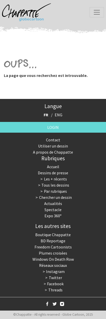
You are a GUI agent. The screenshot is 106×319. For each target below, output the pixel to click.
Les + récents (55, 178)
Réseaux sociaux (53, 265)
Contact (53, 139)
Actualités (53, 203)
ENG (58, 114)
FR (46, 114)
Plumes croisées (53, 253)
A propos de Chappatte (53, 152)
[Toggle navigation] (97, 12)
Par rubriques (55, 191)
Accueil (53, 166)
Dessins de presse (53, 172)
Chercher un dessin (55, 197)
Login (53, 127)
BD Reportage (53, 240)
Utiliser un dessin (53, 146)
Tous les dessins (55, 185)
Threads (55, 289)
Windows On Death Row (53, 259)
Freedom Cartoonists (53, 246)
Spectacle (53, 209)
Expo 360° (53, 215)
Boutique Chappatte (53, 234)
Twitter (55, 277)
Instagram (55, 271)
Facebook (55, 283)
